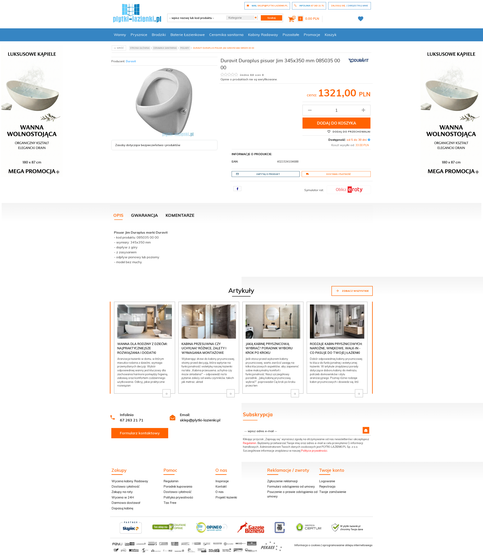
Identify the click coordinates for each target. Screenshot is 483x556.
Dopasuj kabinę (122, 508)
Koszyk (331, 34)
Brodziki (159, 34)
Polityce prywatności (314, 450)
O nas (219, 492)
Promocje (312, 34)
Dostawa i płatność (328, 174)
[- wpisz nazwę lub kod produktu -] (195, 17)
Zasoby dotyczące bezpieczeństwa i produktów (147, 145)
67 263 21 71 (131, 420)
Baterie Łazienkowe (187, 34)
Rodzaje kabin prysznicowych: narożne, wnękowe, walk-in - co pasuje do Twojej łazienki (336, 348)
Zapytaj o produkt (258, 174)
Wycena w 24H (123, 497)
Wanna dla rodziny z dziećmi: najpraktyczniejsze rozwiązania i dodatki (142, 348)
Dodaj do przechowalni (348, 131)
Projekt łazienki (226, 497)
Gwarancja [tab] (144, 215)
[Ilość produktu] (336, 110)
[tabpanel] (241, 246)
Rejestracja (327, 486)
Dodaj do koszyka (336, 123)
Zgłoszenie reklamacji (282, 481)
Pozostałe (291, 34)
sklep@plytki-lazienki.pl (200, 420)
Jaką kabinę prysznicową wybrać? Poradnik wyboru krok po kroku (269, 348)
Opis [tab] (118, 215)
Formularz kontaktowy (140, 433)
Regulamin (249, 443)
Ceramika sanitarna (226, 34)
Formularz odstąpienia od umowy (291, 486)
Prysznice (139, 34)
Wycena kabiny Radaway (130, 481)
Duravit (131, 61)
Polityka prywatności (178, 497)
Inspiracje (222, 481)
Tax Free (169, 503)
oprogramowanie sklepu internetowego (347, 545)
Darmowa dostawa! (126, 503)
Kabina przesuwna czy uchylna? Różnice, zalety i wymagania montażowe (204, 348)
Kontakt (221, 486)
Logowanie (327, 481)
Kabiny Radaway (263, 34)
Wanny (120, 34)
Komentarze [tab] (180, 215)
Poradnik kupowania (177, 486)
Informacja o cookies (307, 545)
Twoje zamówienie (332, 492)
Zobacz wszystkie (352, 291)
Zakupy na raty (122, 492)
